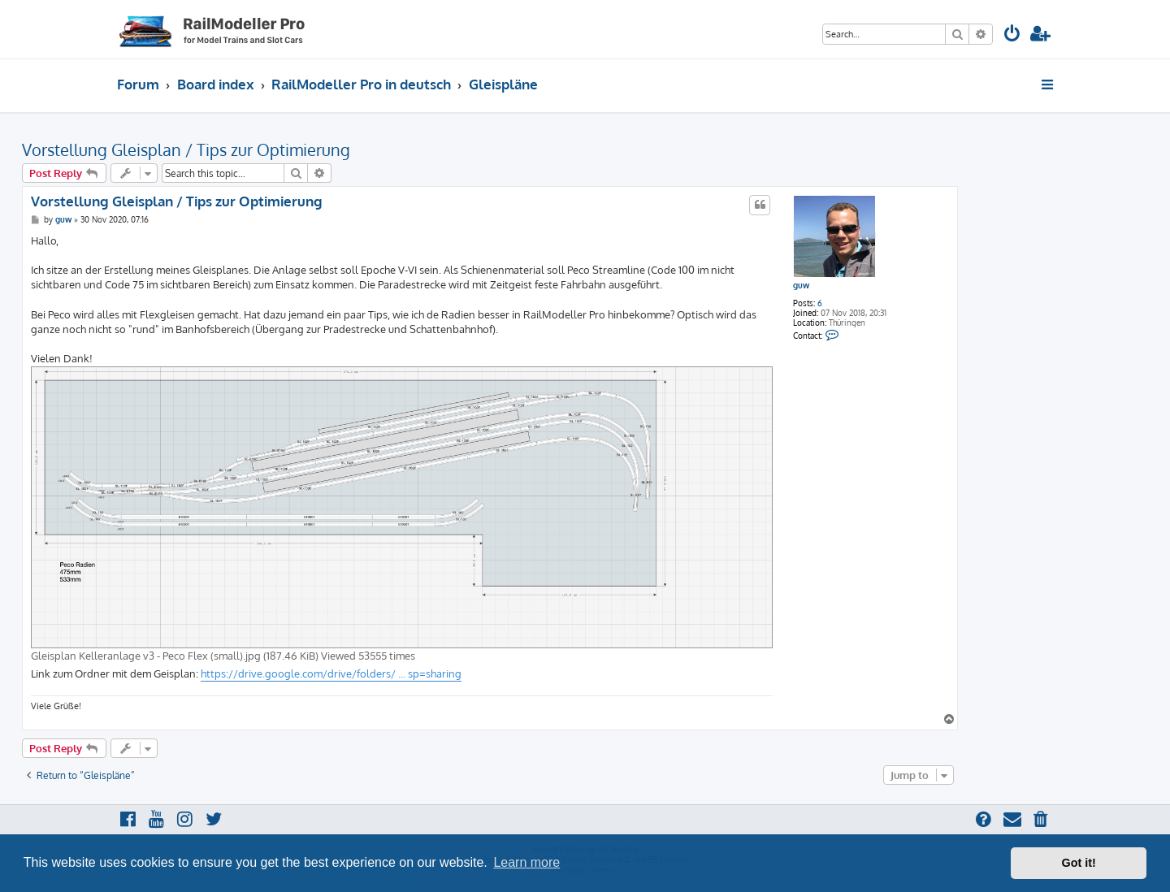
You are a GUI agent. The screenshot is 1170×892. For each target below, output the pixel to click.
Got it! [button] (1079, 862)
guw (801, 285)
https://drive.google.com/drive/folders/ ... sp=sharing (331, 673)
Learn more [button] (526, 862)
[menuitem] (1012, 35)
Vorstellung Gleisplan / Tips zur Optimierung (186, 149)
